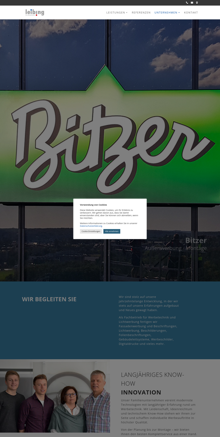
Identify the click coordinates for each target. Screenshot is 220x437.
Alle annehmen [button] (112, 231)
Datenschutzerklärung (91, 225)
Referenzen (141, 12)
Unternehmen (165, 12)
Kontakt (191, 12)
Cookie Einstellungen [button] (91, 231)
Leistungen (115, 12)
